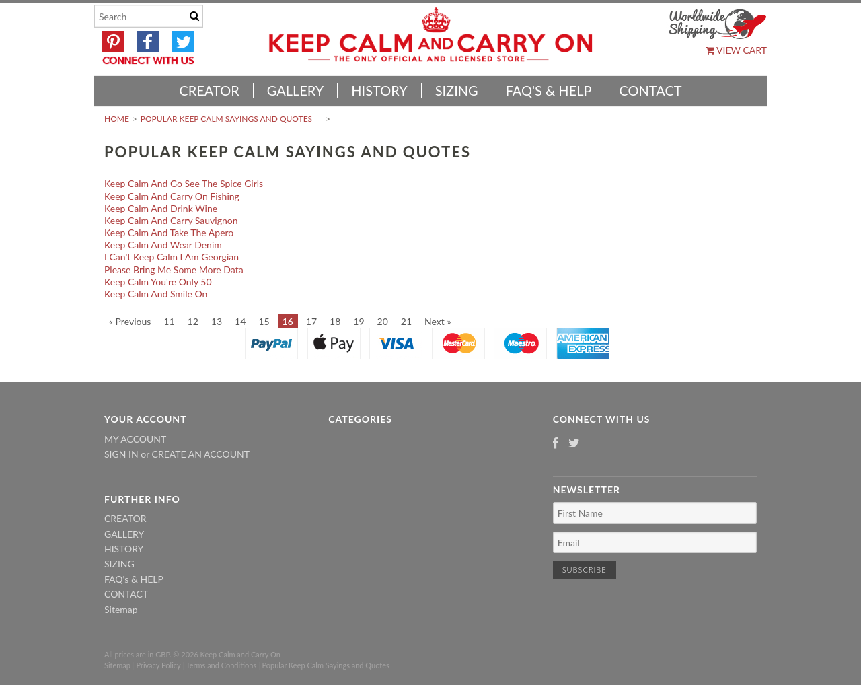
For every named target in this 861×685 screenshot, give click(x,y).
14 (240, 321)
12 (193, 321)
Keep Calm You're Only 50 (158, 281)
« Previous (130, 321)
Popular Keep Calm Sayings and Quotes (226, 119)
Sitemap (121, 609)
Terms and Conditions (221, 665)
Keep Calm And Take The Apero (168, 232)
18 (335, 321)
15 (263, 321)
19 (358, 321)
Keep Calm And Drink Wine (160, 208)
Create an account (201, 454)
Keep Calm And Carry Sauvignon (171, 220)
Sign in (121, 454)
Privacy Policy (158, 665)
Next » (437, 321)
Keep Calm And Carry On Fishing (171, 196)
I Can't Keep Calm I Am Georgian (171, 256)
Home (116, 119)
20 (382, 321)
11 (168, 321)
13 (216, 321)
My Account (135, 439)
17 (311, 321)
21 (406, 321)
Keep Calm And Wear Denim (163, 244)
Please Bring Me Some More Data (174, 269)
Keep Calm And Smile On (155, 293)
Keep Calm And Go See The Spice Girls (183, 183)
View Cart (736, 50)
